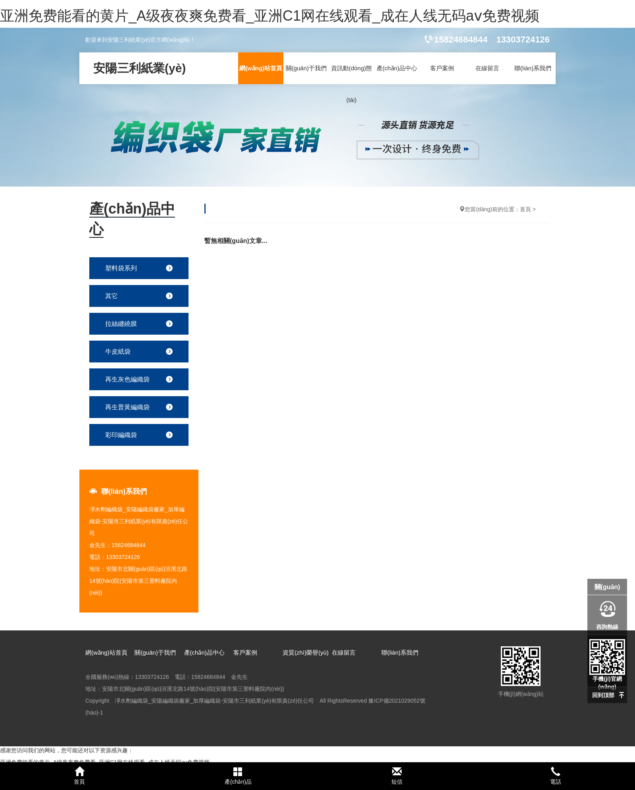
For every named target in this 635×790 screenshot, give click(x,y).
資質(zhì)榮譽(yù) (306, 652)
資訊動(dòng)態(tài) (351, 84)
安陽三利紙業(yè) (139, 68)
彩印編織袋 (121, 435)
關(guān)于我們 (306, 68)
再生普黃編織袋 (127, 407)
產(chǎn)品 (238, 776)
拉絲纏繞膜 (121, 323)
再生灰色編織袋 (127, 379)
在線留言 (487, 68)
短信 (397, 776)
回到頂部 (603, 695)
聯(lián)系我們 (532, 68)
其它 (111, 296)
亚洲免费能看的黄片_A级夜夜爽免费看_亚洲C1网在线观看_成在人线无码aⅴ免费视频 (269, 16)
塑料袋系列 (121, 268)
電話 (555, 776)
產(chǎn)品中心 (397, 68)
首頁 (525, 209)
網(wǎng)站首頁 (260, 68)
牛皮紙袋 (118, 351)
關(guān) (607, 587)
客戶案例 (442, 68)
